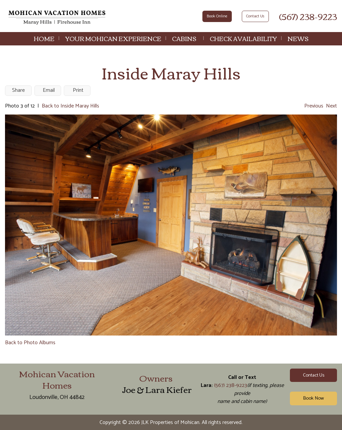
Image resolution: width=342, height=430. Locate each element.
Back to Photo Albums (30, 342)
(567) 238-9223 (308, 16)
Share (18, 90)
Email (49, 90)
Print (78, 90)
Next (331, 106)
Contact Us (255, 16)
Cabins (184, 38)
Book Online (217, 16)
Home (44, 38)
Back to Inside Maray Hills (70, 106)
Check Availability (243, 38)
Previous (313, 106)
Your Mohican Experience (113, 38)
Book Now (313, 398)
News (298, 38)
